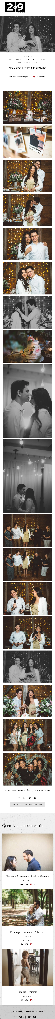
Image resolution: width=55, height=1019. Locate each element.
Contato (38, 1012)
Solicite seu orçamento (27, 805)
